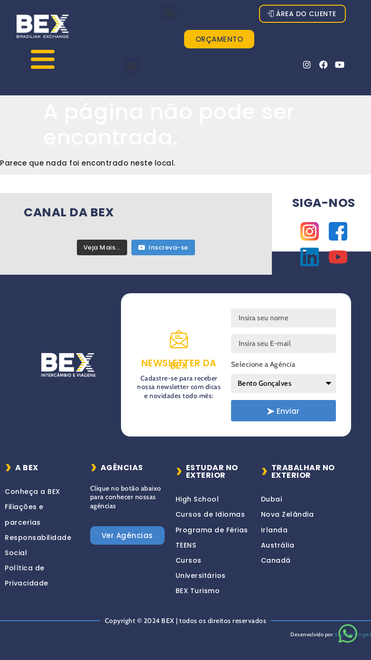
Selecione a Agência (263, 364)
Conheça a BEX (32, 491)
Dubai (271, 499)
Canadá (276, 560)
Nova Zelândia (287, 514)
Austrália (278, 545)
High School (197, 499)
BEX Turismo (198, 590)
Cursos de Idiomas (210, 514)
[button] (169, 12)
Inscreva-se (163, 247)
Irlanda (274, 530)
